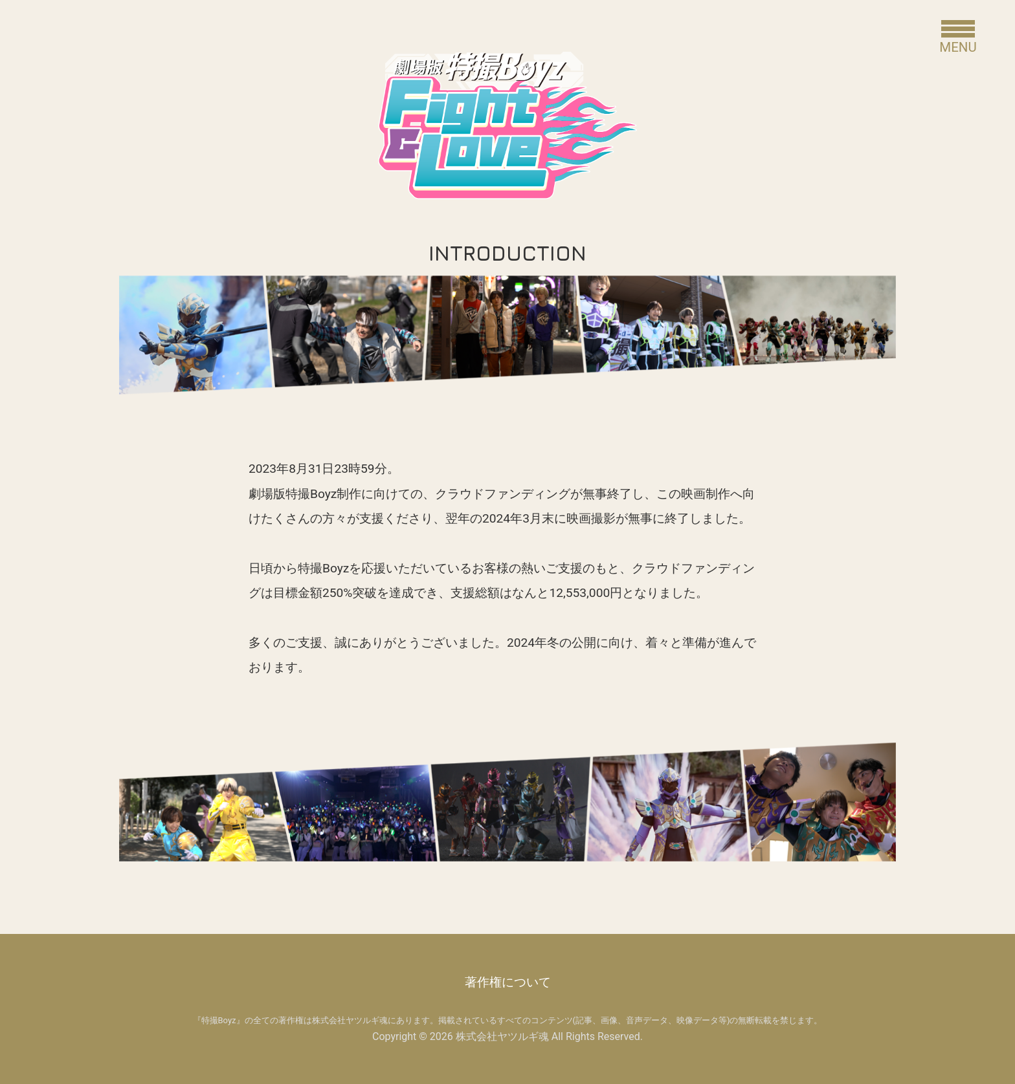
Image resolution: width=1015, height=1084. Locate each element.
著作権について (508, 982)
